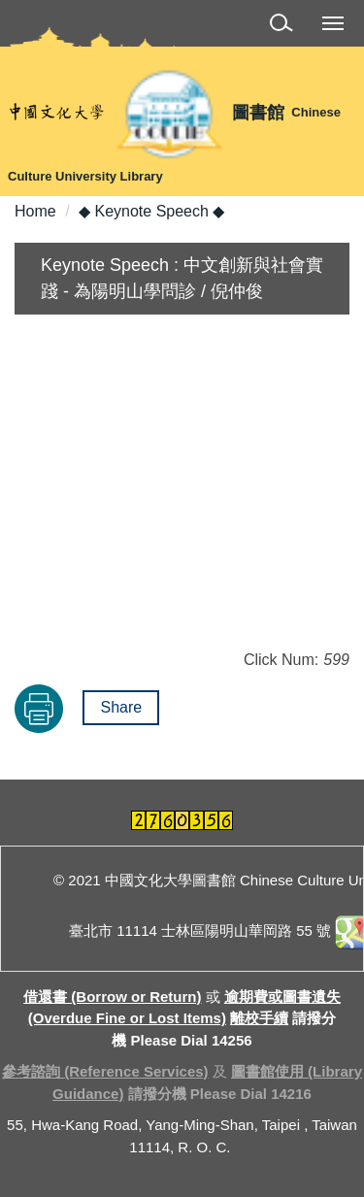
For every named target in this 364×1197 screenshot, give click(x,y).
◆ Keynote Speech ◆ (151, 211)
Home (35, 211)
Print (39, 708)
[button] (285, 26)
